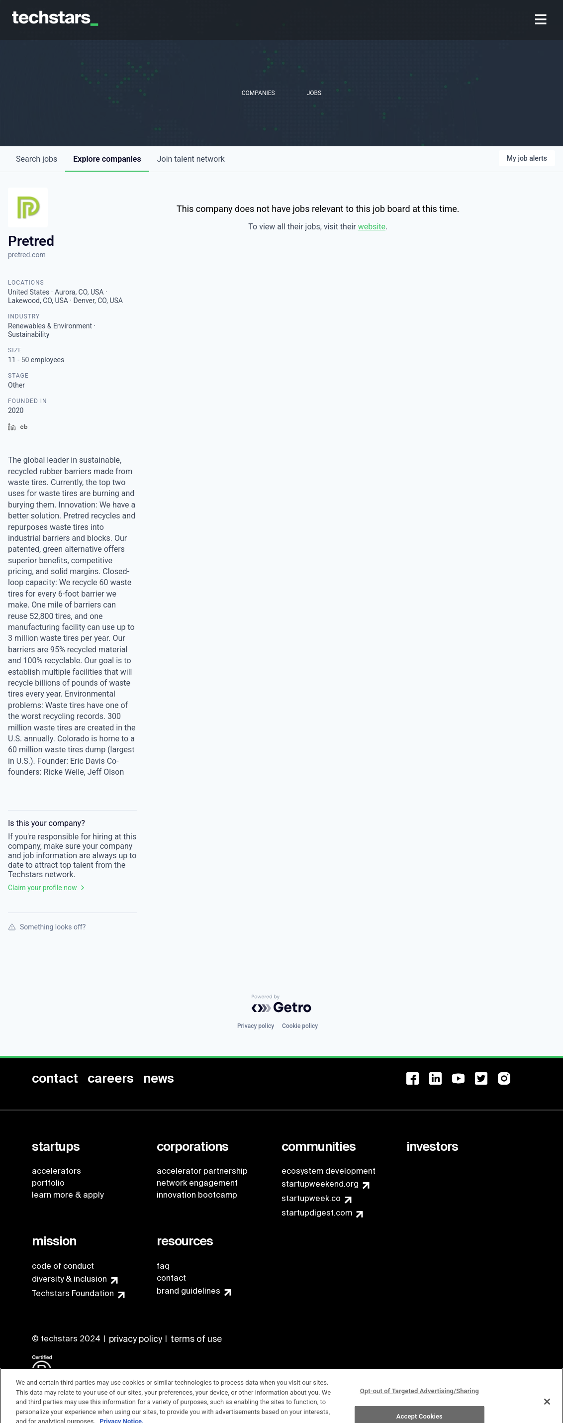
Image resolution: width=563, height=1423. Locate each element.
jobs (36, 159)
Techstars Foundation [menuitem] (73, 1293)
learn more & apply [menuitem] (67, 1195)
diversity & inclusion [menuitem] (69, 1279)
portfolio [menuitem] (48, 1183)
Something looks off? (47, 927)
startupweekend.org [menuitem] (320, 1184)
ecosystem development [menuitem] (328, 1171)
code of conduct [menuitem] (63, 1266)
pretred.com (27, 255)
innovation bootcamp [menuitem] (197, 1195)
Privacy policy (255, 1025)
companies (107, 159)
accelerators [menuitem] (56, 1171)
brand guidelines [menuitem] (188, 1291)
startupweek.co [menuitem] (311, 1198)
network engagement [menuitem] (197, 1183)
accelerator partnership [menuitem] (202, 1171)
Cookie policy (300, 1025)
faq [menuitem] (163, 1266)
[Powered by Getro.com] (281, 1004)
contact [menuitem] (171, 1278)
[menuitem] (542, 20)
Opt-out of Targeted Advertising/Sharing (419, 1401)
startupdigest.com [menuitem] (317, 1213)
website (371, 226)
